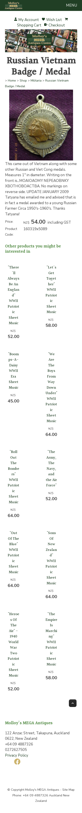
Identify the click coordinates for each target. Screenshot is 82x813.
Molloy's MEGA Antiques (42, 790)
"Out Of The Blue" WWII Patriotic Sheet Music (13, 552)
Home (12, 80)
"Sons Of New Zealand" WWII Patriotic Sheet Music (51, 558)
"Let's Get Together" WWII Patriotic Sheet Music (51, 290)
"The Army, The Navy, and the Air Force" (51, 468)
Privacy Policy (16, 755)
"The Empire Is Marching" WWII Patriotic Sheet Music (51, 639)
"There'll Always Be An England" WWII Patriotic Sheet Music (13, 295)
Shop (23, 80)
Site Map (68, 790)
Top (73, 703)
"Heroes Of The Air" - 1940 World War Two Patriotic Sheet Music (13, 645)
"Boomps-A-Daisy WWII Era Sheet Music (13, 371)
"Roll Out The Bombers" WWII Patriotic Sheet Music (13, 477)
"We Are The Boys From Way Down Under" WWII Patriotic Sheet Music (51, 387)
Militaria (36, 80)
